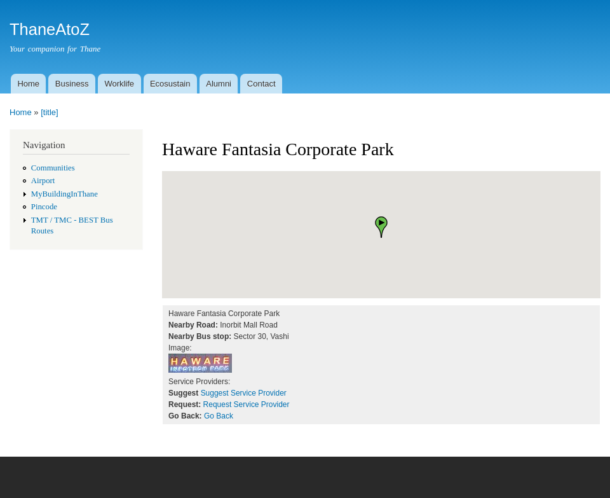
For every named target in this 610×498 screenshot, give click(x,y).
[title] (49, 112)
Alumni (218, 83)
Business (72, 83)
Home (28, 83)
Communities (53, 167)
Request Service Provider (246, 404)
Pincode (44, 206)
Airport (43, 180)
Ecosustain (170, 83)
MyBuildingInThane (64, 194)
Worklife (119, 83)
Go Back (218, 416)
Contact (261, 83)
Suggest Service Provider (244, 393)
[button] (381, 227)
